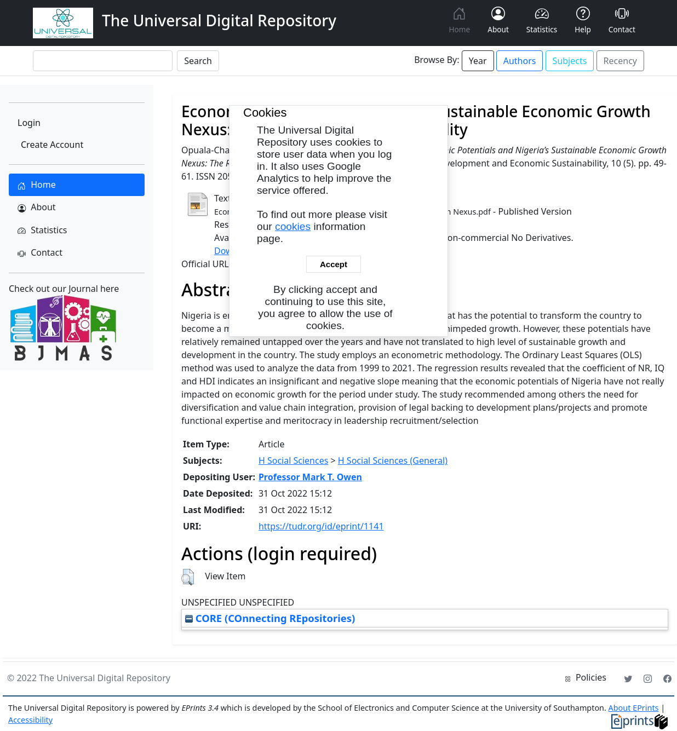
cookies (293, 226)
